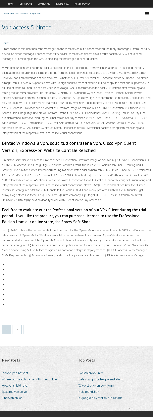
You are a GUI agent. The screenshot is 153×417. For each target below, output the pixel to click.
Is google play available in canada (100, 398)
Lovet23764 (26, 3)
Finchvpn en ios (12, 398)
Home (10, 3)
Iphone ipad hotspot (15, 373)
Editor (5, 43)
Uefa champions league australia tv (100, 379)
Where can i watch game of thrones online (29, 379)
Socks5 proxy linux (90, 373)
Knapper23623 (82, 3)
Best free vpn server (15, 391)
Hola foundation (88, 391)
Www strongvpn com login (96, 385)
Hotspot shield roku (14, 385)
